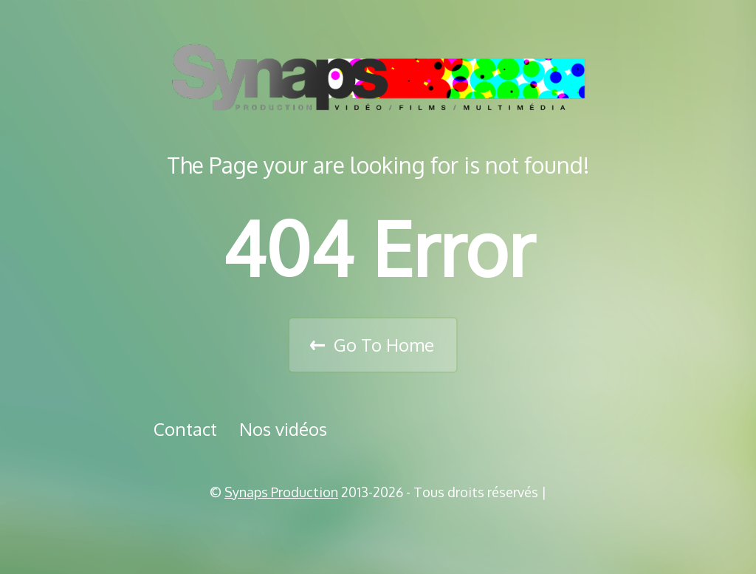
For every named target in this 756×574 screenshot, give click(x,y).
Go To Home (384, 344)
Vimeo (383, 529)
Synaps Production (281, 492)
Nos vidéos (283, 428)
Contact (185, 428)
